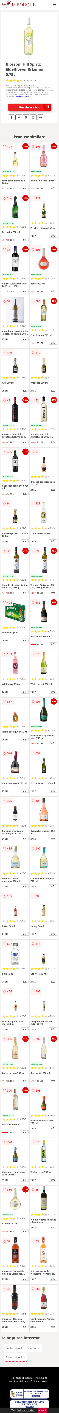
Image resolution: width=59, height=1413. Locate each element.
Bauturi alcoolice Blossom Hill (23, 1348)
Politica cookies (39, 1381)
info (25, 188)
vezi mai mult (23, 96)
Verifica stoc (35, 107)
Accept (42, 1410)
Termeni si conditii (22, 1377)
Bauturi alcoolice (15, 1357)
